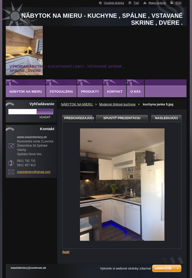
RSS (179, 2)
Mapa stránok (157, 2)
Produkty (90, 91)
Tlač (136, 2)
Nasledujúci (166, 118)
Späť (66, 252)
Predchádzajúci (78, 118)
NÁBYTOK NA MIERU (77, 104)
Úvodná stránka (114, 2)
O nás (135, 91)
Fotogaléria (61, 91)
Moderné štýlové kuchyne (117, 104)
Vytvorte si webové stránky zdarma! (125, 268)
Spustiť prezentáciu (121, 118)
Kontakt (114, 91)
